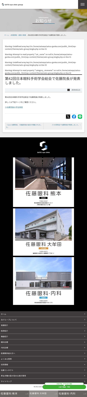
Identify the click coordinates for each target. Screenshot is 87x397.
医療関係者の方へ (8, 353)
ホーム (6, 35)
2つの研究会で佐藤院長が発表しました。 (65, 125)
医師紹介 (4, 331)
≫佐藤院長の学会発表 (14, 107)
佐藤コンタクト (7, 370)
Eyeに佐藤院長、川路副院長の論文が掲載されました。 (23, 126)
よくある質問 (6, 359)
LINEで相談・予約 (64, 386)
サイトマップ (6, 381)
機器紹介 (4, 336)
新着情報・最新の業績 (18, 35)
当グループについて (9, 319)
